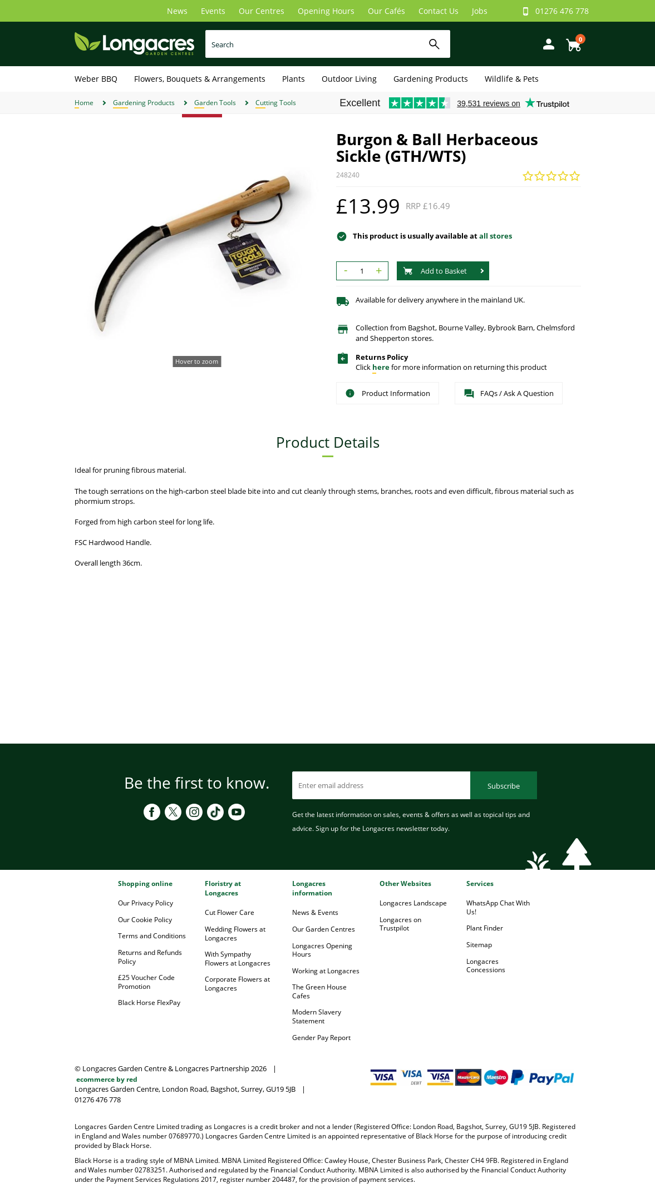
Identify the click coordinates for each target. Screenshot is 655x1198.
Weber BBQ (96, 78)
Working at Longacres (325, 971)
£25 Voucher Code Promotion (146, 982)
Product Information (387, 393)
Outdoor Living (349, 78)
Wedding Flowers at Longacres (235, 933)
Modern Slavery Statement (316, 1016)
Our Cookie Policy (145, 919)
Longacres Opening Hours (322, 950)
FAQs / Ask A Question (509, 393)
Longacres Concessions (485, 966)
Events (213, 11)
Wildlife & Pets (512, 78)
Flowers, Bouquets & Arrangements (199, 78)
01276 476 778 (562, 11)
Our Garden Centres (323, 929)
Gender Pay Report (321, 1037)
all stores (495, 236)
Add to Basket (435, 271)
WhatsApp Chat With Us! (498, 907)
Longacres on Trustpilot (400, 924)
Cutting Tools (275, 102)
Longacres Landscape (413, 903)
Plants (293, 78)
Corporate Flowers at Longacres (237, 983)
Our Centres (261, 11)
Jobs (479, 11)
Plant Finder (484, 928)
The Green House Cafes (319, 991)
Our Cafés (386, 11)
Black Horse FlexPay (149, 1002)
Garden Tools (215, 102)
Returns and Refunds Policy (150, 957)
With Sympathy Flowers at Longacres (237, 958)
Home (84, 102)
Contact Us (438, 11)
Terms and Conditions (152, 935)
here (381, 367)
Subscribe (503, 786)
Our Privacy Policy (145, 903)
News (177, 11)
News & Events (315, 912)
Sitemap (479, 944)
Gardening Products (430, 78)
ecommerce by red (106, 1079)
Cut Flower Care (229, 912)
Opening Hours (326, 11)
